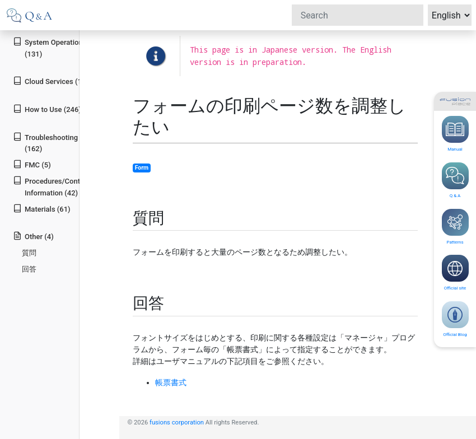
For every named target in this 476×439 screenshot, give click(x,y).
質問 (29, 253)
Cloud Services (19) (50, 81)
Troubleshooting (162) (45, 142)
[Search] (357, 15)
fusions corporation (177, 422)
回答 (29, 269)
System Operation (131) (47, 47)
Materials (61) (41, 208)
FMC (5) (32, 164)
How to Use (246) (47, 109)
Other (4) (33, 236)
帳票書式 (170, 382)
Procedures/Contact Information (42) (51, 186)
